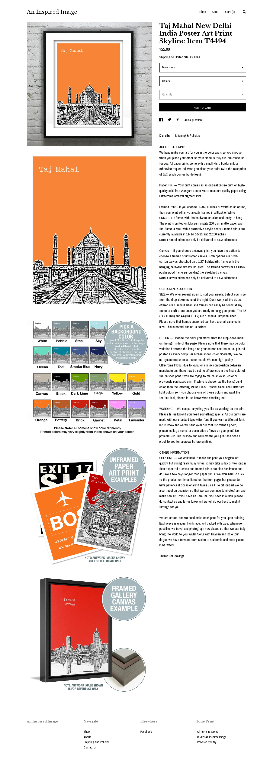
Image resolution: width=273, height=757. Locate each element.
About (215, 11)
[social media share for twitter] (170, 120)
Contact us (90, 747)
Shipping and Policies (96, 742)
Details (165, 135)
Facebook (146, 732)
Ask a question (193, 120)
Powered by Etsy (206, 742)
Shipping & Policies (187, 135)
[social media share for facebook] (161, 120)
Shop (202, 11)
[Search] (244, 12)
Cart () (230, 11)
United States (184, 57)
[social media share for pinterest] (178, 120)
